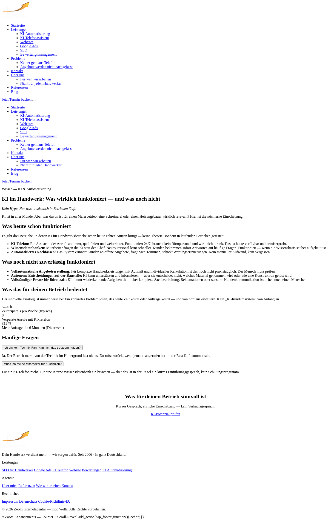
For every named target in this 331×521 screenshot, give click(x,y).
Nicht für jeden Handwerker (41, 83)
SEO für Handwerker (17, 470)
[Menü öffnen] (34, 100)
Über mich (9, 486)
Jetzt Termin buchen (17, 99)
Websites (26, 42)
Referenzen (19, 87)
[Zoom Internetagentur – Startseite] (15, 18)
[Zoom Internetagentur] (15, 447)
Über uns (17, 75)
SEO (23, 50)
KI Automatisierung (117, 470)
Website (75, 470)
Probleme (18, 58)
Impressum (10, 501)
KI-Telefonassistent (34, 38)
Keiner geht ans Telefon (37, 63)
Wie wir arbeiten (48, 486)
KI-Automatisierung (35, 34)
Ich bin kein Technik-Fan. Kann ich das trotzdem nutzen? (42, 347)
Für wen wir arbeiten (35, 79)
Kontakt (17, 71)
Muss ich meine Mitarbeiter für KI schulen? (33, 364)
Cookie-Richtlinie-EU (54, 501)
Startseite (18, 25)
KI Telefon (60, 470)
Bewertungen (91, 470)
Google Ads (29, 46)
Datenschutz (28, 501)
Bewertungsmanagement (38, 54)
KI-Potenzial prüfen (165, 414)
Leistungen (19, 29)
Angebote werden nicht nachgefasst (46, 67)
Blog (14, 92)
